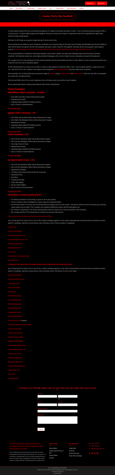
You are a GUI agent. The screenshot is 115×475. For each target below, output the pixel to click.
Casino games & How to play (56, 452)
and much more (13, 260)
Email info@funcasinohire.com (45, 24)
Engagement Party (14, 312)
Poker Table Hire (14, 370)
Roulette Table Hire (15, 358)
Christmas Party (14, 283)
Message (41, 415)
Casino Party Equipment (16, 366)
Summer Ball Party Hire (16, 279)
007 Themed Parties (15, 316)
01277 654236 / (65, 24)
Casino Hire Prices (14, 354)
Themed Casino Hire (15, 244)
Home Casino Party (15, 329)
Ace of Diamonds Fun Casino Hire (55, 264)
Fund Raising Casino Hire (17, 235)
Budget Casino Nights (15, 341)
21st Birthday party (14, 300)
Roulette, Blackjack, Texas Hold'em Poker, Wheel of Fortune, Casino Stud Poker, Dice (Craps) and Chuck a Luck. (53, 49)
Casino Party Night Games (17, 345)
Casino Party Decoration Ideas (18, 256)
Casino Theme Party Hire (17, 349)
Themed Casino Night (15, 337)
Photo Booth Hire (14, 320)
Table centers (78, 73)
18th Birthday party (14, 296)
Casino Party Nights (15, 231)
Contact (51, 458)
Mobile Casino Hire (15, 248)
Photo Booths (65, 73)
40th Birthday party (14, 308)
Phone (39, 402)
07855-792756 (75, 24)
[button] (90, 3)
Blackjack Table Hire (15, 362)
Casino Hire (12, 227)
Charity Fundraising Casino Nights (20, 325)
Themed (52, 73)
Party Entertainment (15, 275)
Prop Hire (11, 374)
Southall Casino (13, 378)
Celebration (12, 292)
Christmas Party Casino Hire (18, 239)
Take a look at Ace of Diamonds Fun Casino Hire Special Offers (30, 216)
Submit (41, 429)
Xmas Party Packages (75, 456)
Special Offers (53, 455)
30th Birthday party (14, 304)
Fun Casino (12, 252)
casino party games (61, 69)
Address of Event (42, 408)
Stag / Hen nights (14, 287)
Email (60, 402)
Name (40, 393)
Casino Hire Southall (15, 333)
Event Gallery (53, 448)
